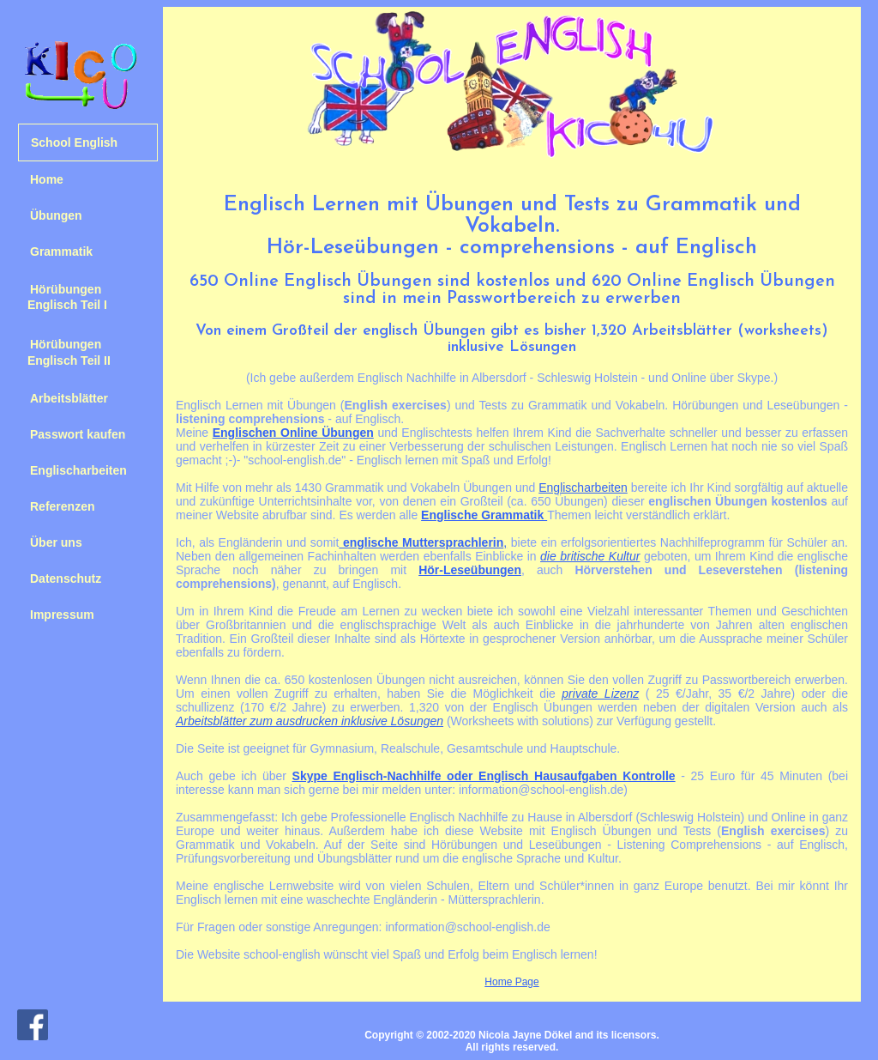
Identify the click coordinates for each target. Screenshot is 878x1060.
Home (46, 179)
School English (74, 142)
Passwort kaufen (77, 434)
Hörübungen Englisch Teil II (64, 351)
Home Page (511, 982)
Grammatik (61, 251)
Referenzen (62, 506)
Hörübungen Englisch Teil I (62, 297)
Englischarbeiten (78, 470)
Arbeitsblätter (69, 398)
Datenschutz (65, 578)
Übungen (56, 215)
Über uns (56, 542)
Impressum (62, 614)
